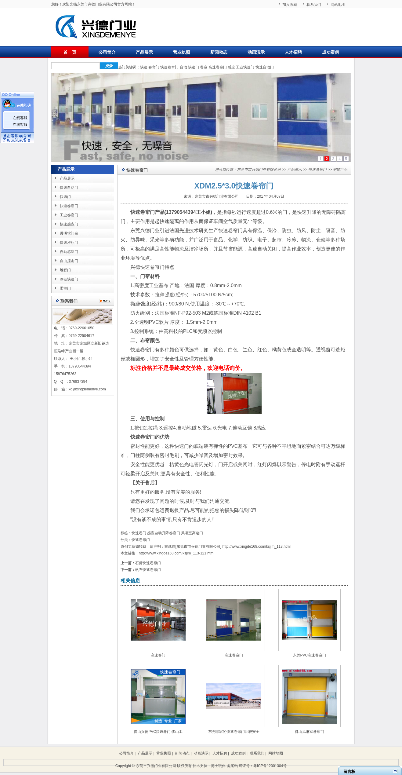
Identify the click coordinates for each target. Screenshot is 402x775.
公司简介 (107, 52)
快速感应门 (69, 224)
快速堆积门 (69, 242)
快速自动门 (264, 67)
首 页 (69, 52)
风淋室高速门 (192, 533)
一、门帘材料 (145, 276)
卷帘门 (153, 67)
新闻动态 (218, 52)
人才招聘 (293, 52)
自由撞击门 (69, 261)
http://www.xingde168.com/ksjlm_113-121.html (176, 553)
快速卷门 (139, 533)
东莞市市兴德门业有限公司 (259, 169)
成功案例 (330, 52)
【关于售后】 (145, 482)
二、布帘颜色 (145, 340)
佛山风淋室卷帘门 (309, 731)
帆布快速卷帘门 (148, 570)
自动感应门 (69, 252)
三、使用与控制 (147, 418)
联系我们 (313, 4)
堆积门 (65, 270)
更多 (106, 301)
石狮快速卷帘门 (148, 563)
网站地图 (338, 4)
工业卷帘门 (69, 215)
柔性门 (65, 288)
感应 (231, 67)
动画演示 (256, 52)
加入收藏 (289, 4)
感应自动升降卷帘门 (163, 533)
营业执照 (181, 52)
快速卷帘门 (169, 67)
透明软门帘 (69, 233)
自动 (183, 67)
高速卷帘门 (217, 67)
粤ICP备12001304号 (270, 766)
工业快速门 (245, 67)
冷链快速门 (69, 279)
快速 (143, 67)
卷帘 (203, 67)
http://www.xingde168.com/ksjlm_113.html (257, 546)
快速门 (193, 67)
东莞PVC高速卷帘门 (309, 655)
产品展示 (144, 52)
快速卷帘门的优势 (149, 437)
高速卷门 (158, 655)
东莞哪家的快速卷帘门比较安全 (233, 731)
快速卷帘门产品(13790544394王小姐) (171, 212)
